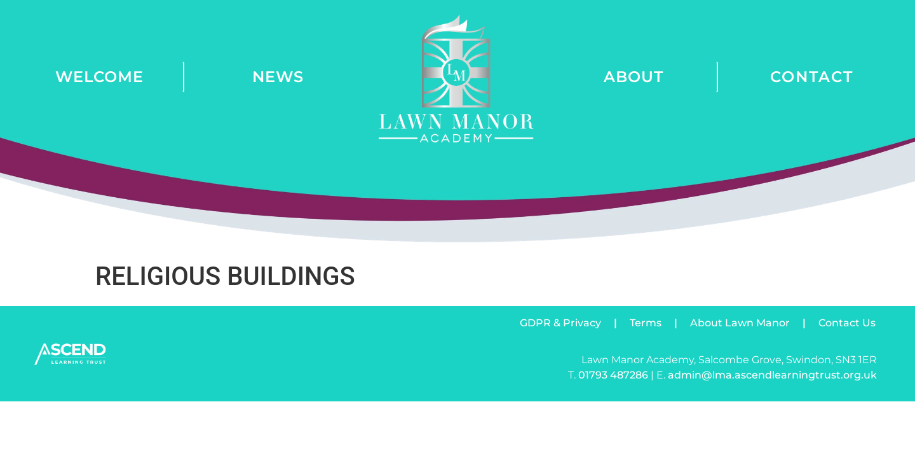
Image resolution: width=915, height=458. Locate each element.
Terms (645, 323)
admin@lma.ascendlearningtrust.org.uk (772, 375)
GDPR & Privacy (560, 323)
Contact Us (847, 323)
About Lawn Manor (740, 323)
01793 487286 (613, 375)
